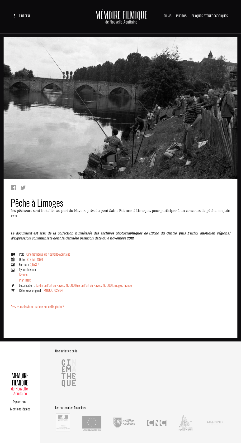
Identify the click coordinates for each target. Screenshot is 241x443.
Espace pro (19, 401)
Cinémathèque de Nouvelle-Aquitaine (48, 254)
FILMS (167, 16)
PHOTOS (181, 16)
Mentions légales (20, 409)
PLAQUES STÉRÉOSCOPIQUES (209, 16)
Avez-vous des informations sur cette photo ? (37, 306)
